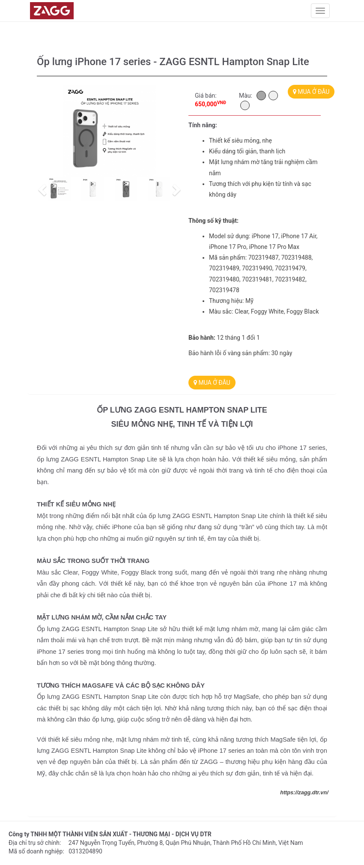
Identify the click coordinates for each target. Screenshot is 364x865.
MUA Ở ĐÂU (311, 91)
